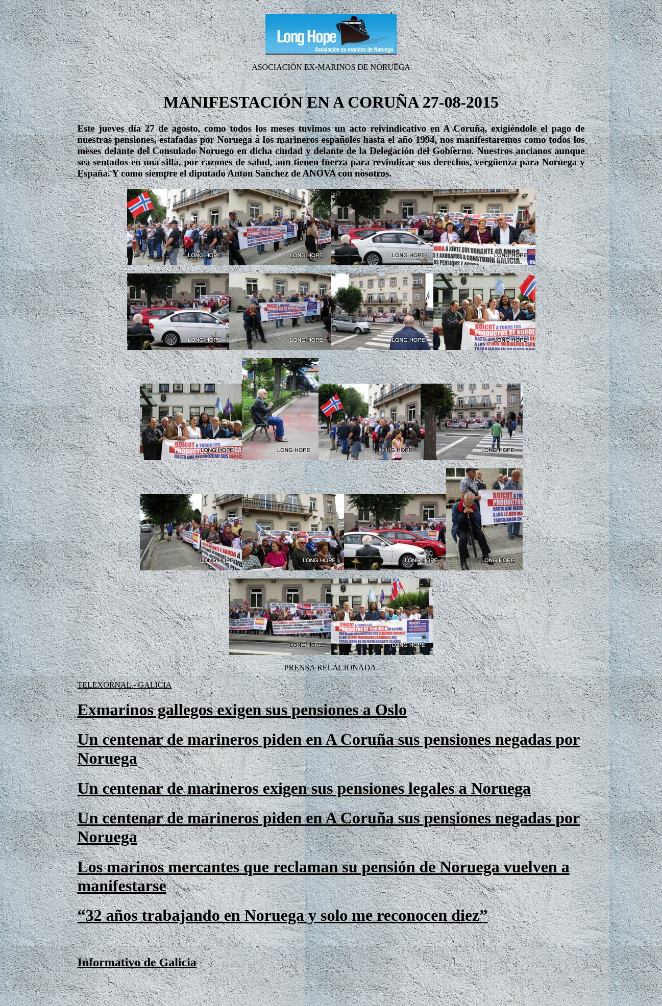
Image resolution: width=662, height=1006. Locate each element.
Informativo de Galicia (137, 962)
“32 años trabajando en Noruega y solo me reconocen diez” (283, 915)
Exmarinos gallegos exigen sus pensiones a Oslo (242, 709)
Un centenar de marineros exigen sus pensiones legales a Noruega (304, 788)
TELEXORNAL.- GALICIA (125, 685)
